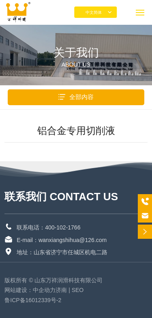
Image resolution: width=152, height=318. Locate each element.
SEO (78, 290)
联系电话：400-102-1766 (48, 227)
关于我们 (76, 52)
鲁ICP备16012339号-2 (32, 300)
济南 (61, 290)
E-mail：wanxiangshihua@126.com (62, 240)
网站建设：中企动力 (30, 290)
